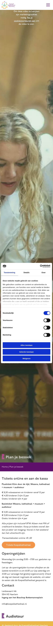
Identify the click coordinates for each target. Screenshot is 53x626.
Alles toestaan (26, 345)
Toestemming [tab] (9, 272)
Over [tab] (43, 272)
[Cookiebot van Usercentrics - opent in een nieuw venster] (40, 266)
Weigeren (26, 358)
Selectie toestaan (26, 352)
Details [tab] (26, 272)
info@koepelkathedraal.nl (14, 604)
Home (5, 467)
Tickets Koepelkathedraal (18, 545)
